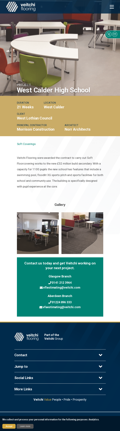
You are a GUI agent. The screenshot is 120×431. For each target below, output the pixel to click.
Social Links (58, 378)
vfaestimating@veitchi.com (60, 307)
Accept (9, 426)
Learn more (25, 426)
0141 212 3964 (60, 283)
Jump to (58, 366)
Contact (58, 355)
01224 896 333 (60, 302)
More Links (58, 389)
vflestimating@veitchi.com (60, 287)
